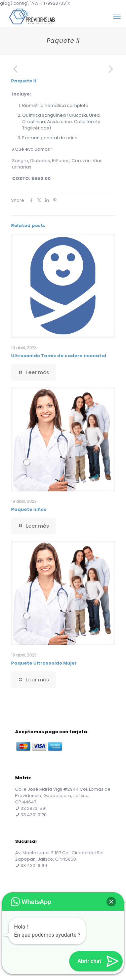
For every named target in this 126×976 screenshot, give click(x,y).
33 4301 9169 (33, 865)
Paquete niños (28, 509)
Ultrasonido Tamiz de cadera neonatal (58, 355)
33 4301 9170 (33, 815)
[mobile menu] (117, 16)
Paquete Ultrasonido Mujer (44, 663)
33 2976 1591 (33, 808)
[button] (111, 901)
